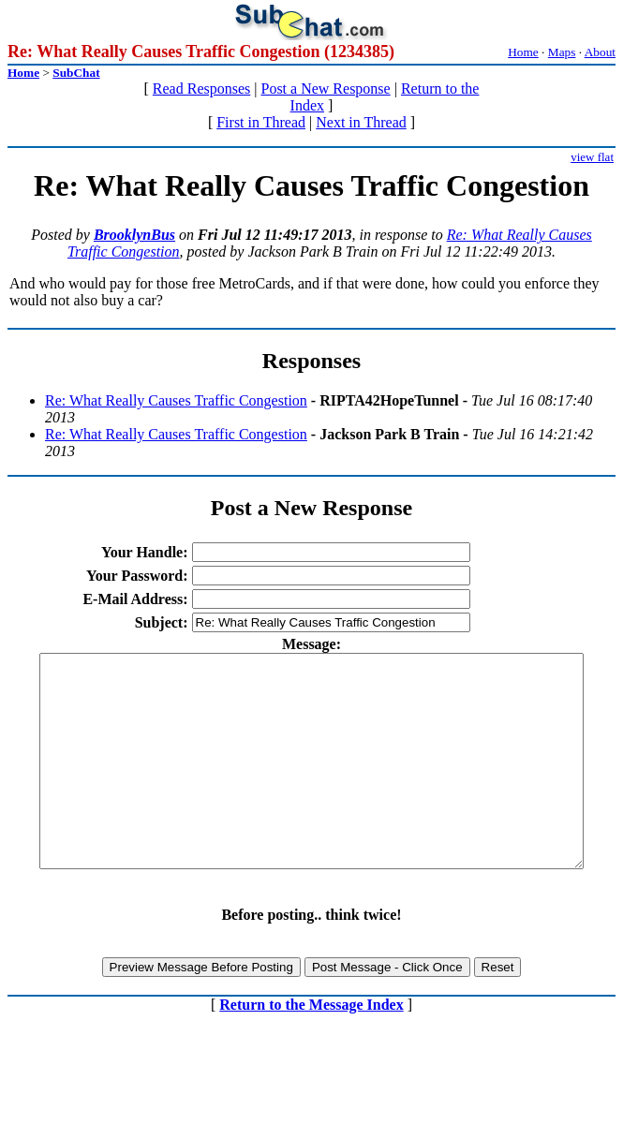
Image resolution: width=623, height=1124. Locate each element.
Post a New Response (325, 88)
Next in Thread (361, 122)
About (600, 52)
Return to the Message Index (311, 1047)
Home (523, 52)
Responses (311, 360)
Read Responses (201, 88)
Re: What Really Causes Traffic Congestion (176, 400)
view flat (592, 157)
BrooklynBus (134, 235)
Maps (562, 52)
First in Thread (260, 122)
